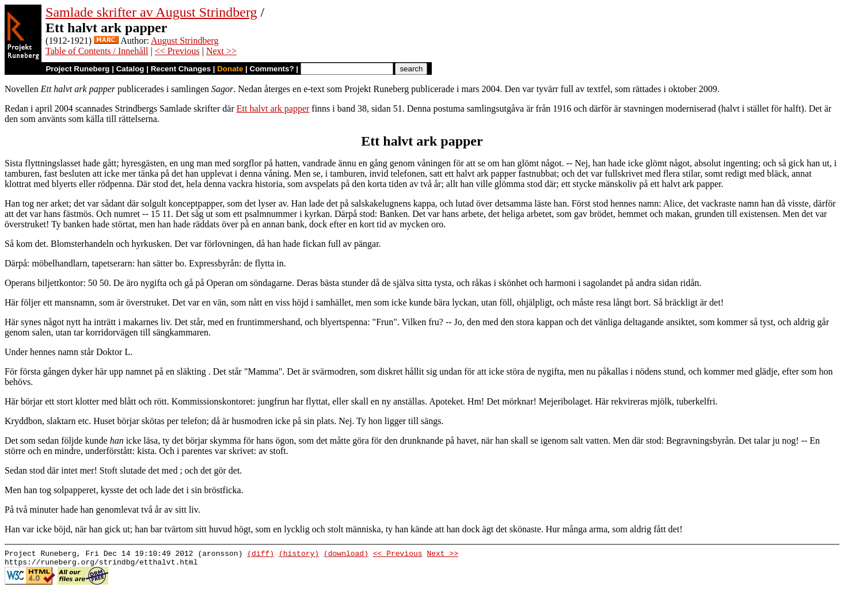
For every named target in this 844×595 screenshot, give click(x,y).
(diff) (260, 555)
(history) (299, 555)
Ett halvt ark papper (273, 108)
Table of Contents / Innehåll (96, 51)
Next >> (221, 51)
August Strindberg (184, 40)
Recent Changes (181, 68)
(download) (346, 555)
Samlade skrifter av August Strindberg (151, 12)
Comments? (272, 68)
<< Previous (177, 51)
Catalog (130, 68)
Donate (230, 68)
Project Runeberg (77, 68)
